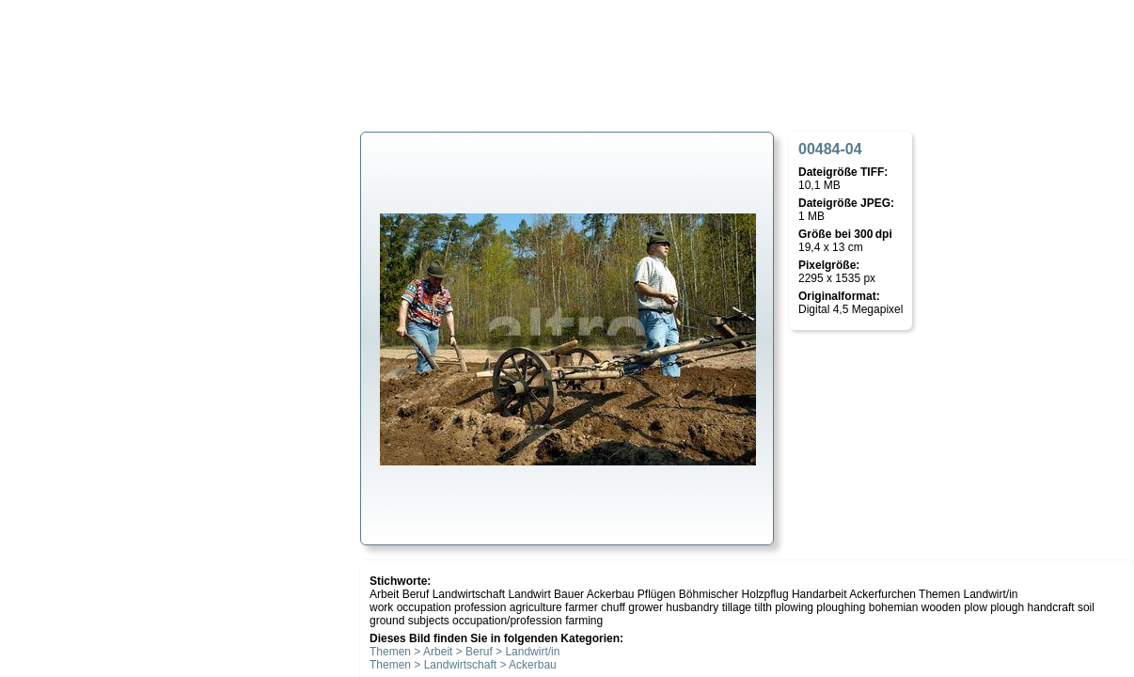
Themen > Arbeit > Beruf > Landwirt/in (464, 651)
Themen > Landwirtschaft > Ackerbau (463, 664)
